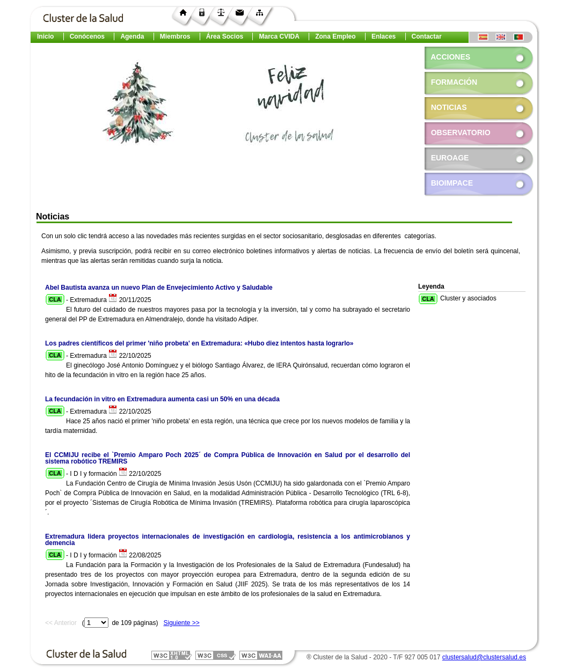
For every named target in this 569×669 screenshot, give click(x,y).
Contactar (427, 36)
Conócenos (87, 36)
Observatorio (458, 132)
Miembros (175, 36)
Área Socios (224, 36)
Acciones (450, 57)
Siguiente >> (181, 623)
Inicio (45, 36)
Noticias (449, 107)
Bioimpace (449, 183)
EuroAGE (447, 157)
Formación (454, 82)
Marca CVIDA (279, 36)
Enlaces (383, 36)
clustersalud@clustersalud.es (484, 657)
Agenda (132, 36)
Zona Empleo (335, 36)
